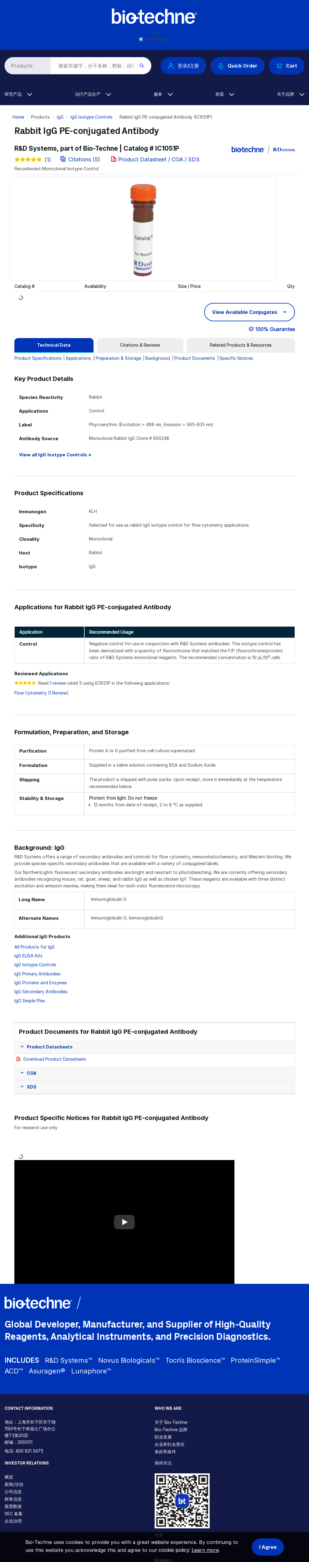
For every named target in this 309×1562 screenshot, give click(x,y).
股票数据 (13, 1506)
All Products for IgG (34, 946)
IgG (60, 117)
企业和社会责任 (170, 1444)
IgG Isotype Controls (91, 117)
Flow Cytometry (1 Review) (41, 692)
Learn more (205, 1550)
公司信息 (13, 1491)
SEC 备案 (14, 1513)
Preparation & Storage (118, 358)
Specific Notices (236, 358)
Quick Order (237, 66)
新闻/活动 (14, 1484)
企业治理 (13, 1520)
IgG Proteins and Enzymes (40, 982)
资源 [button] (224, 94)
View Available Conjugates (245, 312)
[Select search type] (27, 65)
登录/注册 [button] (183, 66)
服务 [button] (163, 94)
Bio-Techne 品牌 (171, 1429)
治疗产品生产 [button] (93, 94)
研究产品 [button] (18, 94)
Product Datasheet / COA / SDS (159, 159)
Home (18, 117)
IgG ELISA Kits (28, 955)
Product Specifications (37, 358)
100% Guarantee (275, 329)
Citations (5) (81, 159)
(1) (32, 160)
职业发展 (163, 1436)
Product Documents (195, 358)
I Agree (268, 1547)
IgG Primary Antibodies (37, 973)
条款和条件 (165, 1451)
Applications (78, 358)
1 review (58, 683)
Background (157, 358)
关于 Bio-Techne (171, 1422)
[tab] (54, 345)
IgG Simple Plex (29, 1000)
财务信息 (13, 1498)
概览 (9, 1476)
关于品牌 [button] (290, 94)
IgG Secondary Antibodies (41, 991)
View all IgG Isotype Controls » (55, 455)
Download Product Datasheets (55, 1059)
